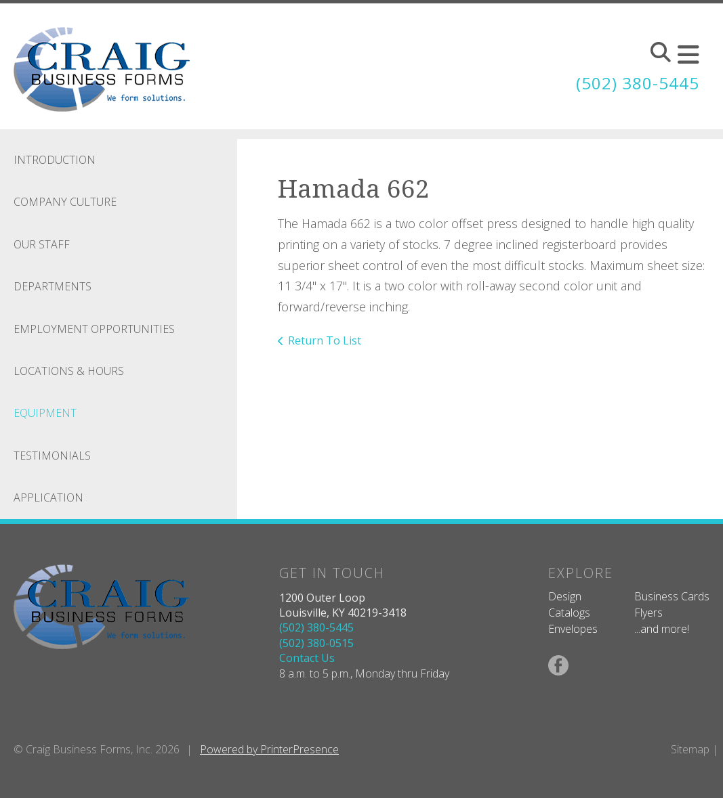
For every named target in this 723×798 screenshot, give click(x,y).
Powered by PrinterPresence (269, 749)
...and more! (661, 628)
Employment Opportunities (94, 329)
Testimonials (52, 455)
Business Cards (671, 596)
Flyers (648, 612)
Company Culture (65, 201)
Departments (52, 286)
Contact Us (307, 657)
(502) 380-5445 (637, 83)
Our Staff (42, 244)
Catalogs (569, 612)
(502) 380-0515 (316, 643)
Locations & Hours (69, 370)
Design (564, 596)
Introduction (55, 159)
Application (48, 497)
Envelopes (573, 628)
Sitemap (690, 749)
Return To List (324, 340)
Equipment (45, 412)
